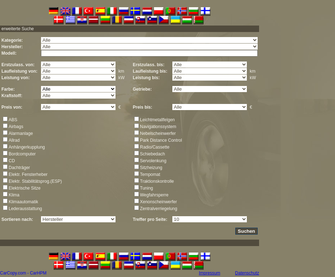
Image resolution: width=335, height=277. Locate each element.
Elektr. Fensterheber (28, 174)
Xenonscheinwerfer (158, 201)
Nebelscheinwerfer (158, 133)
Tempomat (150, 174)
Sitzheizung (151, 167)
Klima (14, 194)
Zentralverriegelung (158, 208)
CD (12, 160)
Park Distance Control (161, 140)
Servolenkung (153, 160)
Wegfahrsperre (154, 194)
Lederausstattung (25, 208)
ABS (13, 119)
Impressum (209, 273)
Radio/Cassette (154, 147)
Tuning (146, 188)
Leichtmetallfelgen (157, 119)
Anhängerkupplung (27, 147)
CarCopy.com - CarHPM (23, 273)
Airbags (16, 126)
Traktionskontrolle (157, 181)
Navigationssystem (158, 126)
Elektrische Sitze (25, 188)
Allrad (14, 140)
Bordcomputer (22, 153)
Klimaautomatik (23, 201)
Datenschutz (247, 273)
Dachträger (19, 167)
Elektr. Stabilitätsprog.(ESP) (35, 181)
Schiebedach (152, 153)
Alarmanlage (21, 133)
